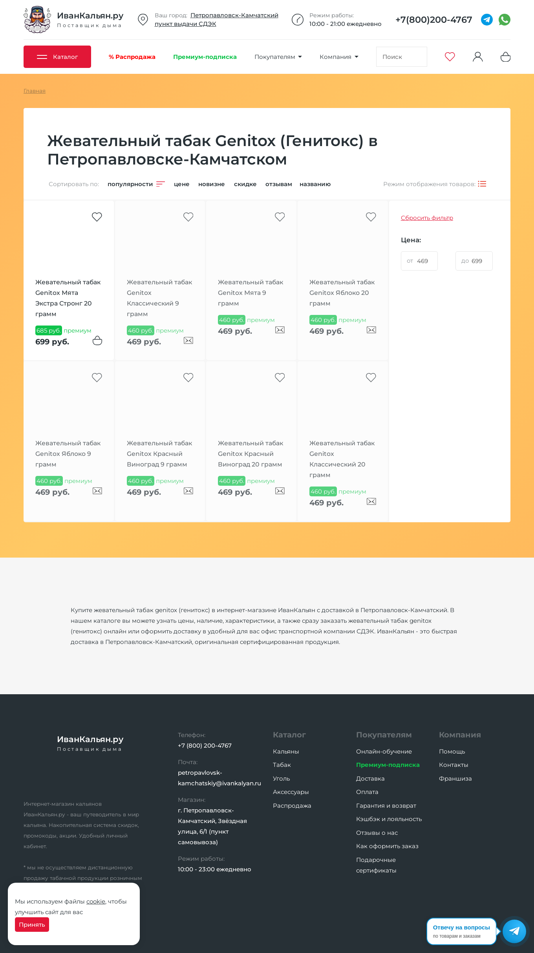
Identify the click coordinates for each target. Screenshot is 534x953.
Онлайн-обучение (384, 751)
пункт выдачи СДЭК (185, 23)
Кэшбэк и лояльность (389, 819)
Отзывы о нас (377, 832)
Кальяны (286, 751)
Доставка (370, 778)
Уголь (281, 778)
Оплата (367, 792)
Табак (282, 764)
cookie (95, 901)
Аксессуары (291, 792)
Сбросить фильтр (427, 217)
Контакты (453, 764)
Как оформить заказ (387, 846)
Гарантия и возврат (386, 805)
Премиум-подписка (388, 764)
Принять (32, 924)
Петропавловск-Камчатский (234, 15)
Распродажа (292, 805)
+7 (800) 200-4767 (205, 745)
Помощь (452, 751)
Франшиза (455, 778)
